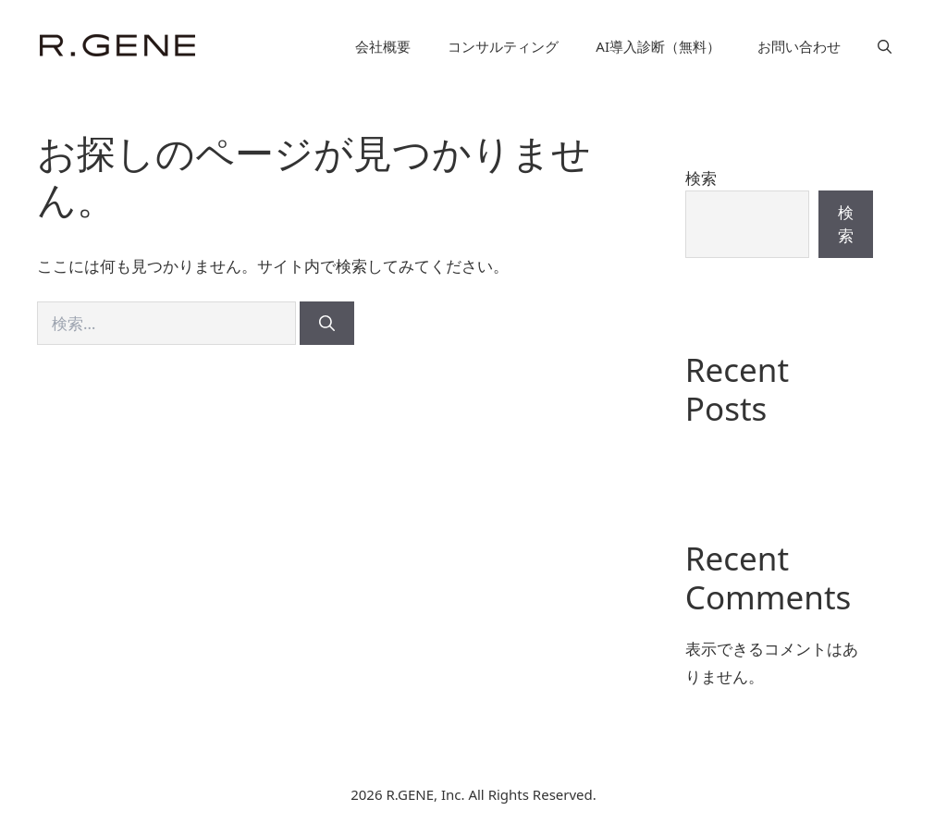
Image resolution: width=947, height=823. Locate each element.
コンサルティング (503, 46)
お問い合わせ (799, 46)
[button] (884, 46)
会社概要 (383, 46)
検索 (701, 178)
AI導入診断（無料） (658, 46)
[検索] (327, 323)
